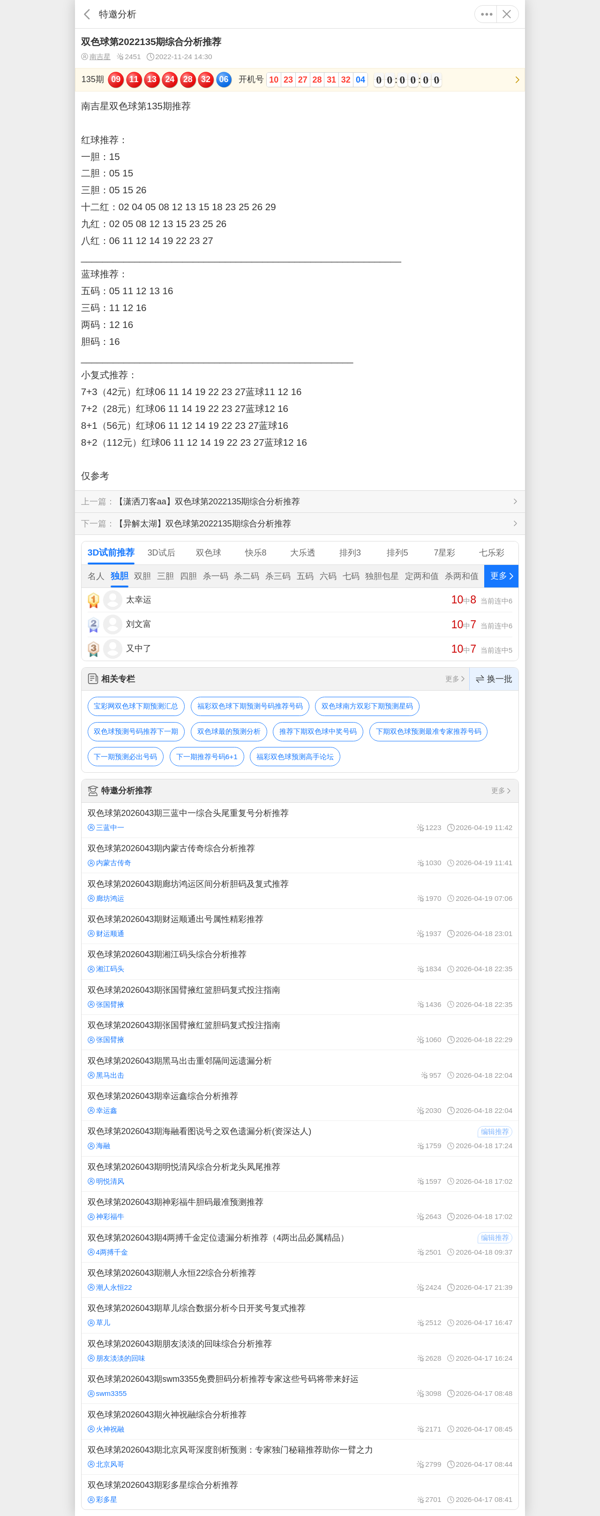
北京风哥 (106, 1464)
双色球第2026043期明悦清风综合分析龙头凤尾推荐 (300, 1174)
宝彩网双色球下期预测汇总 (136, 706)
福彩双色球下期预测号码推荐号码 (250, 706)
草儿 (99, 1322)
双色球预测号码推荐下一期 (136, 731)
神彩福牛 (106, 1216)
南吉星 (96, 57)
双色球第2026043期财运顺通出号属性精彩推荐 (300, 926)
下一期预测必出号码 (125, 757)
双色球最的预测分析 (229, 731)
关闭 (506, 14)
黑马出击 (106, 1075)
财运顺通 (106, 933)
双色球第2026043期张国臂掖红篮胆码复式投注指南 (300, 997)
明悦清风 (106, 1181)
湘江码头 (106, 969)
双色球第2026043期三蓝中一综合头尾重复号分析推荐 (300, 820)
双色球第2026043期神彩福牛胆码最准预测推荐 (300, 1209)
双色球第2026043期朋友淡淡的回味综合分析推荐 (300, 1350)
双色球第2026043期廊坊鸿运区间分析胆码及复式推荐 (300, 890)
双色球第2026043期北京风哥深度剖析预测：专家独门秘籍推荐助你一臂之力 (300, 1457)
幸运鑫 (102, 1110)
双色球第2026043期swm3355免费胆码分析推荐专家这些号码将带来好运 (300, 1386)
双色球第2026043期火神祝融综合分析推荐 (300, 1421)
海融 (99, 1146)
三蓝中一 (106, 827)
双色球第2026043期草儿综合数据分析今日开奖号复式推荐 (300, 1315)
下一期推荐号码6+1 (207, 757)
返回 (87, 14)
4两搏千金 (108, 1252)
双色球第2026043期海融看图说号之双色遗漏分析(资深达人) (300, 1138)
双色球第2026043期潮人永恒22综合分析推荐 (300, 1280)
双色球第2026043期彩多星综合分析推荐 (300, 1492)
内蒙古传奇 (109, 863)
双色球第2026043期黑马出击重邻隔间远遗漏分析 (300, 1067)
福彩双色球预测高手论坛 (295, 757)
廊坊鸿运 (106, 898)
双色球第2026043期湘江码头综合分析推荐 (300, 961)
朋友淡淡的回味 (116, 1358)
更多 (486, 14)
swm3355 (107, 1393)
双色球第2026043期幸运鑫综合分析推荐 (300, 1103)
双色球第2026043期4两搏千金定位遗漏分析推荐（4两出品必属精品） (300, 1244)
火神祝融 (106, 1429)
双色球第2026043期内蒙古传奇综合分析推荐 (300, 855)
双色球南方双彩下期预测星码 (367, 706)
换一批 (494, 679)
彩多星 (102, 1499)
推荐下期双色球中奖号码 (318, 731)
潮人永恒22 (110, 1287)
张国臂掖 (106, 1004)
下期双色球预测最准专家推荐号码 (428, 731)
